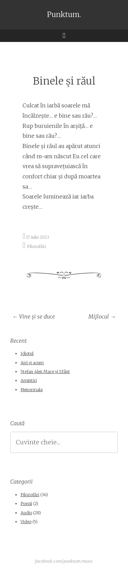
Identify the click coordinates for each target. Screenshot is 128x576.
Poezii (26, 503)
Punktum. (64, 14)
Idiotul (26, 353)
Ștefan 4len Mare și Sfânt (45, 371)
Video (25, 521)
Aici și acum (32, 362)
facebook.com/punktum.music (64, 561)
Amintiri (28, 380)
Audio (26, 512)
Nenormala (31, 389)
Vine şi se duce (33, 316)
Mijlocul (102, 316)
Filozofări (36, 246)
